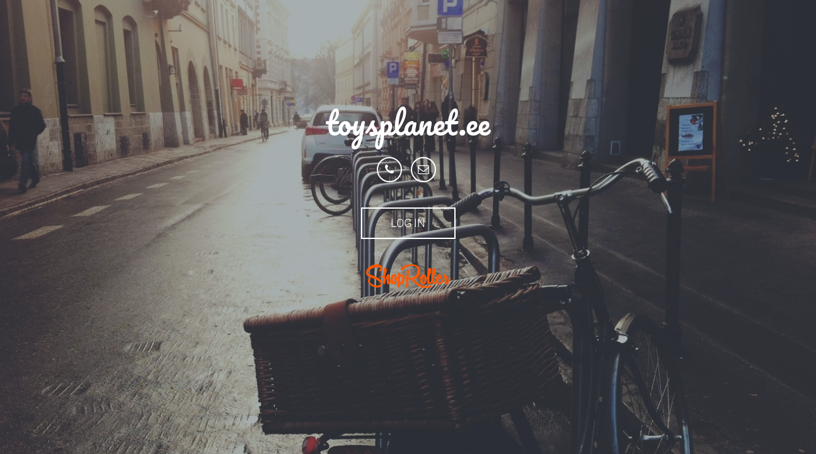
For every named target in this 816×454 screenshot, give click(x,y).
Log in (408, 223)
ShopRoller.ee (408, 276)
